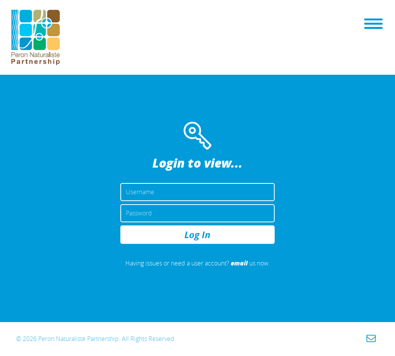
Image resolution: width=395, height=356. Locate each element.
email (239, 263)
